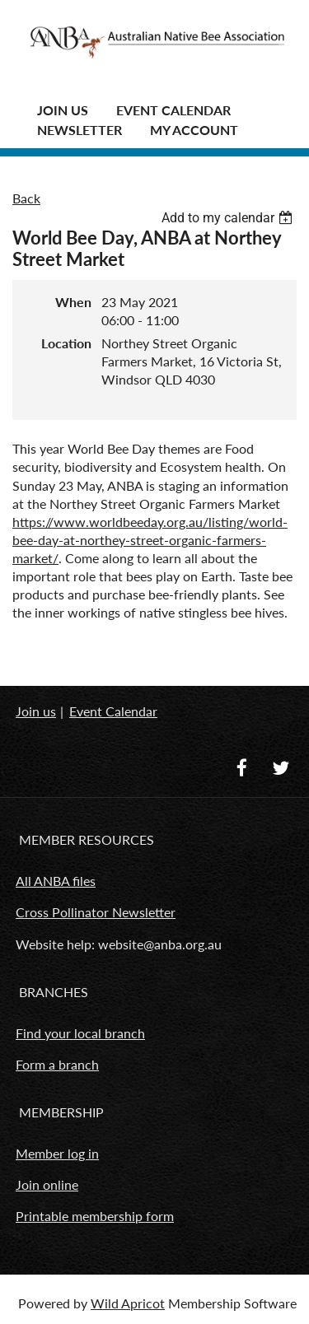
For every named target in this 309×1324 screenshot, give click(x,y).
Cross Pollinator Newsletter (96, 912)
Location (66, 343)
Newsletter (79, 130)
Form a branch (57, 1064)
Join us (36, 711)
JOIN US (62, 110)
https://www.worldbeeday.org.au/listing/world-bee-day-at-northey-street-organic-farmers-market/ (150, 540)
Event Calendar (173, 110)
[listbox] (229, 217)
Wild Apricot (128, 1303)
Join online (47, 1184)
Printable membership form (95, 1216)
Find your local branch (80, 1033)
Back (26, 198)
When (73, 302)
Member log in (57, 1153)
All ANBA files (56, 880)
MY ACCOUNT (194, 130)
